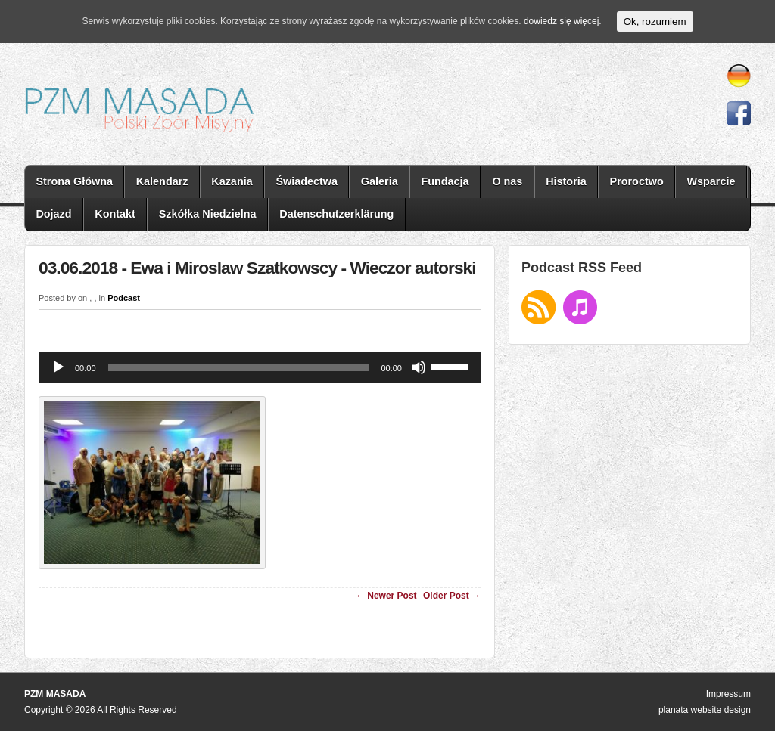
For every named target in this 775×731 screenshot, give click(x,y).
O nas (507, 181)
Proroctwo (637, 181)
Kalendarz (162, 181)
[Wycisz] (418, 367)
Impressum (728, 694)
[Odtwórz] (58, 367)
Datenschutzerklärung (336, 214)
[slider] (238, 367)
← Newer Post (386, 595)
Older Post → (452, 595)
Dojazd (53, 214)
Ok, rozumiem (655, 21)
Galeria (379, 181)
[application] (260, 367)
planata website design (704, 710)
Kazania (231, 181)
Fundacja (444, 181)
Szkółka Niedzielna (208, 214)
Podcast (123, 297)
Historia (566, 181)
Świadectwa (306, 181)
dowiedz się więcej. (563, 21)
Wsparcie (710, 181)
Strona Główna (74, 181)
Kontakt (115, 214)
